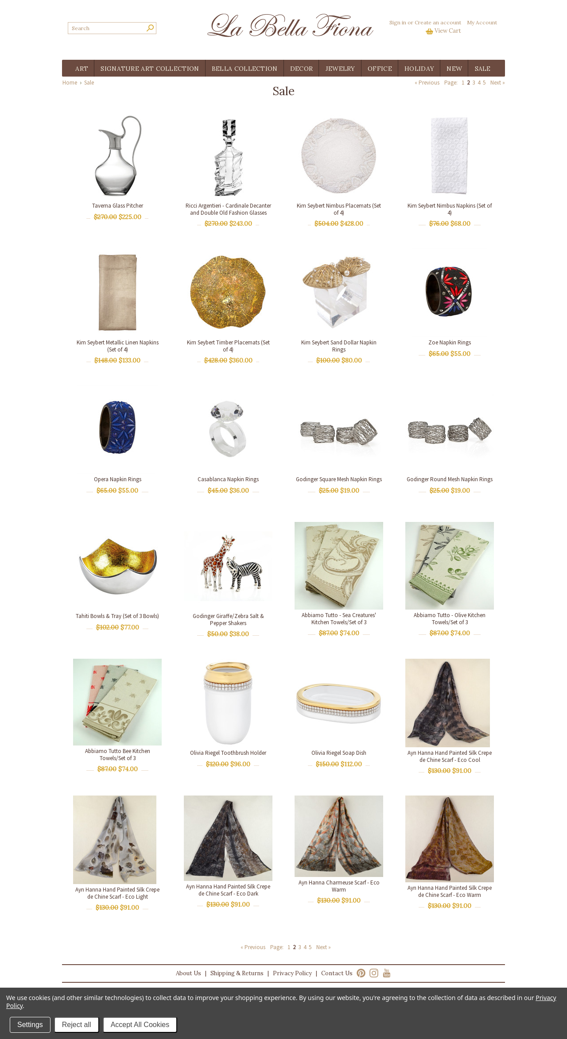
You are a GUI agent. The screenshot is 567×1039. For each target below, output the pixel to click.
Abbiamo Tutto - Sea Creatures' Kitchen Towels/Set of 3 (339, 618)
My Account (482, 22)
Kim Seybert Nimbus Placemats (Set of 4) (339, 209)
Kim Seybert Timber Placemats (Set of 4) (228, 346)
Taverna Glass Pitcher (117, 205)
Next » (497, 82)
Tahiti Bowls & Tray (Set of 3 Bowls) (117, 616)
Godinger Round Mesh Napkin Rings (450, 479)
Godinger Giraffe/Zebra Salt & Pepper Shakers (228, 619)
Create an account (438, 22)
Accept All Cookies (140, 1024)
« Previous (427, 82)
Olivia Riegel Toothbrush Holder (228, 753)
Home (69, 82)
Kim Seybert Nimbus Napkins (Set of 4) (450, 209)
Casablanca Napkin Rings (228, 479)
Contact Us (337, 973)
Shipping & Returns (237, 973)
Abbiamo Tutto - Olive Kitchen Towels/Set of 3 (449, 618)
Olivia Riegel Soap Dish (338, 753)
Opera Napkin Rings (117, 479)
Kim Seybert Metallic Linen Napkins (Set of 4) (118, 346)
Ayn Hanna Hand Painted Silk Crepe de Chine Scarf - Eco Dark (228, 890)
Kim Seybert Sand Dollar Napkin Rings (339, 346)
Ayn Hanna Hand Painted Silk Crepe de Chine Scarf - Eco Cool (450, 756)
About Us (188, 973)
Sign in (397, 22)
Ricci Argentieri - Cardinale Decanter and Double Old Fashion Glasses (228, 209)
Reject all (76, 1024)
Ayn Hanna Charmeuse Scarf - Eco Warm (339, 886)
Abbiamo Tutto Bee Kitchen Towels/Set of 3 (117, 754)
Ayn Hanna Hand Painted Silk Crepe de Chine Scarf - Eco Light (117, 893)
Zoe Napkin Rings (449, 342)
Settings (30, 1024)
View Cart (448, 31)
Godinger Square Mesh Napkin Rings (339, 479)
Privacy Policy (292, 973)
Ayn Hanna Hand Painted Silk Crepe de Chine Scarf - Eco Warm (450, 891)
